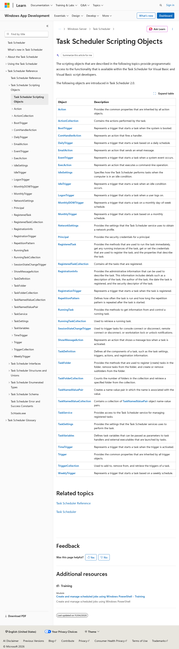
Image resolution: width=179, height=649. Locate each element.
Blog (51, 641)
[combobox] (26, 34)
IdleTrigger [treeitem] (20, 172)
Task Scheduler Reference (73, 503)
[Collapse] (47, 25)
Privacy (83, 641)
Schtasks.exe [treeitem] (18, 413)
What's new (146, 15)
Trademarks (159, 641)
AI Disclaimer (11, 641)
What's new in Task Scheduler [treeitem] (25, 49)
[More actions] (172, 29)
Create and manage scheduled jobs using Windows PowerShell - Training (100, 596)
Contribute (67, 641)
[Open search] (161, 5)
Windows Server (77, 29)
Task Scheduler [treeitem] (16, 42)
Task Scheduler (101, 29)
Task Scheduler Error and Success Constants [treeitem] (25, 403)
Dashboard (165, 15)
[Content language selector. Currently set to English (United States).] (21, 632)
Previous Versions (33, 641)
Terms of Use (139, 641)
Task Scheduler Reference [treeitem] (26, 78)
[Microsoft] (7, 5)
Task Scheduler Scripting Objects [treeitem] (29, 99)
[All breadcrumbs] (59, 29)
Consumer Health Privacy (110, 641)
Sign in (170, 5)
